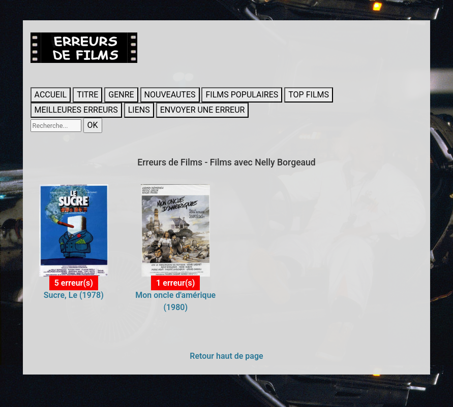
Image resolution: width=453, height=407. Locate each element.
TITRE (87, 94)
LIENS (139, 110)
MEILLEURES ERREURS (76, 110)
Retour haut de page (226, 356)
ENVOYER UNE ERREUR (202, 110)
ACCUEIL (51, 94)
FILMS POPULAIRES (241, 94)
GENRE (121, 94)
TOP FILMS (308, 94)
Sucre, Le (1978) (74, 295)
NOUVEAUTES (170, 94)
